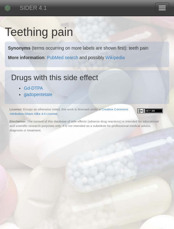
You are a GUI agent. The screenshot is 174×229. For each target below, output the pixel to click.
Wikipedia (115, 57)
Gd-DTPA (33, 88)
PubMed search (62, 57)
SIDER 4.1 (33, 8)
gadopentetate (38, 94)
